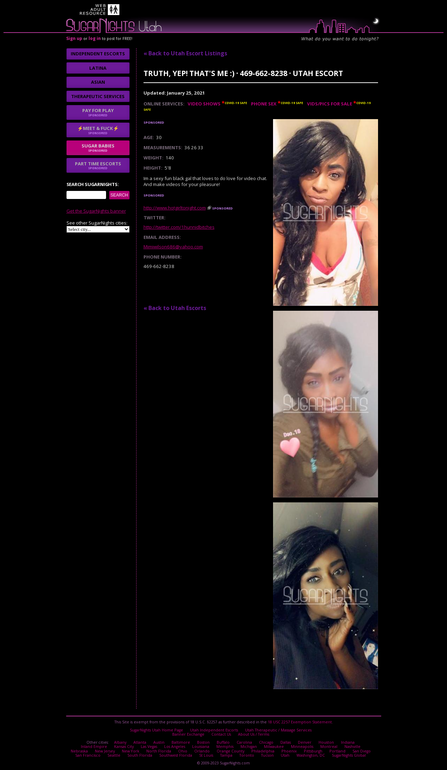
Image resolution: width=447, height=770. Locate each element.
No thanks (176, 414)
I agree (139, 414)
